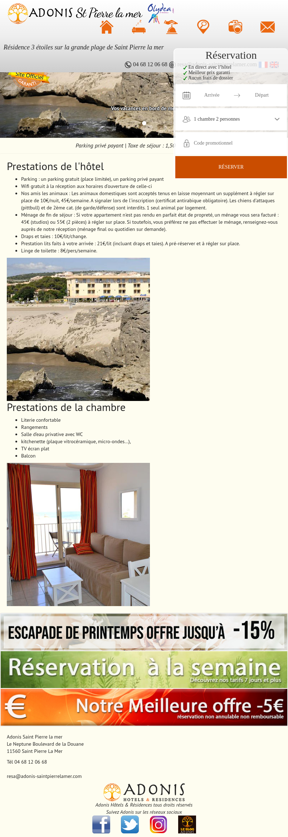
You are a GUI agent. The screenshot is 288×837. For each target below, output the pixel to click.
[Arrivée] (212, 95)
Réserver (231, 167)
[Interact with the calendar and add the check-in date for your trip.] (186, 95)
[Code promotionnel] (219, 143)
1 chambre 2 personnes (217, 119)
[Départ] (262, 95)
